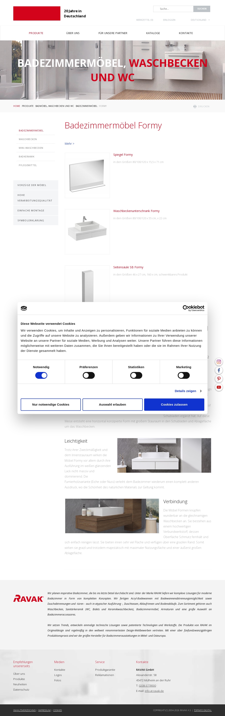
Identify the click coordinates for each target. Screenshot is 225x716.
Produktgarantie (105, 670)
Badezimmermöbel (86, 106)
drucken (204, 106)
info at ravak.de (154, 691)
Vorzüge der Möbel (32, 185)
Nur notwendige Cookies (50, 404)
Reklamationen (104, 675)
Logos (58, 675)
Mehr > (69, 144)
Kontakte (59, 670)
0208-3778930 (147, 685)
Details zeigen (185, 391)
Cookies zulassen (174, 404)
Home (16, 106)
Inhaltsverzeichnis (24, 710)
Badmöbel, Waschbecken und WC (54, 106)
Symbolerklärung (31, 220)
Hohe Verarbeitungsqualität (35, 197)
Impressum (44, 710)
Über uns (19, 674)
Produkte (28, 106)
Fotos (57, 680)
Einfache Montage (31, 210)
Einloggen (169, 19)
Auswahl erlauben (112, 404)
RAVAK (36, 13)
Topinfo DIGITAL (203, 710)
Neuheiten (20, 684)
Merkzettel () (144, 19)
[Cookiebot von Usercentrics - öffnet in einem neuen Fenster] (185, 308)
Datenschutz (21, 689)
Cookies (57, 710)
